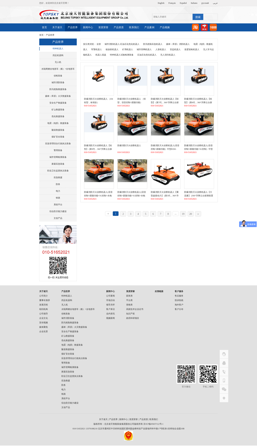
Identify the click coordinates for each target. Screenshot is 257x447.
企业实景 (43, 331)
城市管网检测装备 (58, 157)
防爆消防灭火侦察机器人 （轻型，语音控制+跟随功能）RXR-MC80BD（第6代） (131, 102)
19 (183, 214)
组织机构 (43, 309)
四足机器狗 (58, 55)
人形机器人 (160, 49)
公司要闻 (110, 296)
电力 (58, 191)
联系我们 (134, 27)
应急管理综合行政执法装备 (58, 143)
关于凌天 (57, 27)
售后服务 (179, 296)
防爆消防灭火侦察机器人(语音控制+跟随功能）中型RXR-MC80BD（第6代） (165, 149)
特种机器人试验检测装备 (121, 55)
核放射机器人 (112, 49)
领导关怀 (110, 304)
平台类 (129, 300)
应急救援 (58, 177)
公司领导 (43, 313)
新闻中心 (88, 27)
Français (172, 3)
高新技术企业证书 (134, 309)
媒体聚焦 (43, 327)
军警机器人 (96, 49)
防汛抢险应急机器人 (152, 44)
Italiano (194, 3)
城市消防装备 (58, 82)
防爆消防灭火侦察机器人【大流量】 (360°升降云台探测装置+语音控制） (198, 195)
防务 (58, 184)
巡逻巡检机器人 (191, 49)
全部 (99, 44)
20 (190, 214)
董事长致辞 (44, 300)
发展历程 (43, 304)
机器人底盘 (100, 55)
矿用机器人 (127, 49)
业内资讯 (110, 313)
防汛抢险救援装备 (58, 89)
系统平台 (58, 204)
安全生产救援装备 (58, 103)
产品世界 (73, 27)
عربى (215, 3)
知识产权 (130, 313)
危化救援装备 (58, 116)
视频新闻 (110, 318)
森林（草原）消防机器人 (178, 44)
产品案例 (149, 27)
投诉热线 (179, 300)
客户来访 (110, 309)
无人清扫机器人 (167, 55)
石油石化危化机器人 (147, 55)
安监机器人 (175, 49)
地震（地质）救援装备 (58, 123)
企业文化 (43, 318)
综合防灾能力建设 (58, 211)
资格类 (129, 304)
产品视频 (165, 27)
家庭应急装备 (58, 164)
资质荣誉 (103, 27)
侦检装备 (58, 75)
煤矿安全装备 (58, 136)
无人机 (58, 62)
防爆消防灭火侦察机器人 (129, 145)
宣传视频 (43, 322)
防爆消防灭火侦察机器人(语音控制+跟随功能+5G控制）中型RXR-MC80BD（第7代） (198, 149)
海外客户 (179, 304)
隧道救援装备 (58, 130)
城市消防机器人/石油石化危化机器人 (122, 44)
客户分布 (179, 309)
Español (183, 3)
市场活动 (110, 300)
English (161, 3)
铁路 (58, 198)
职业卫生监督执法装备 (58, 170)
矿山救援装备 (58, 109)
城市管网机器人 (144, 49)
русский (205, 3)
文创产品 (58, 218)
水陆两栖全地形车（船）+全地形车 (58, 69)
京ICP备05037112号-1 (153, 424)
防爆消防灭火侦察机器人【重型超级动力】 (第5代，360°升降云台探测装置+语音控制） (165, 195)
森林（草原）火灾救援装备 (58, 96)
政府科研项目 (132, 318)
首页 (44, 27)
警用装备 (58, 150)
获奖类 (129, 296)
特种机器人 (58, 48)
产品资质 (119, 27)
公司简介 (43, 296)
